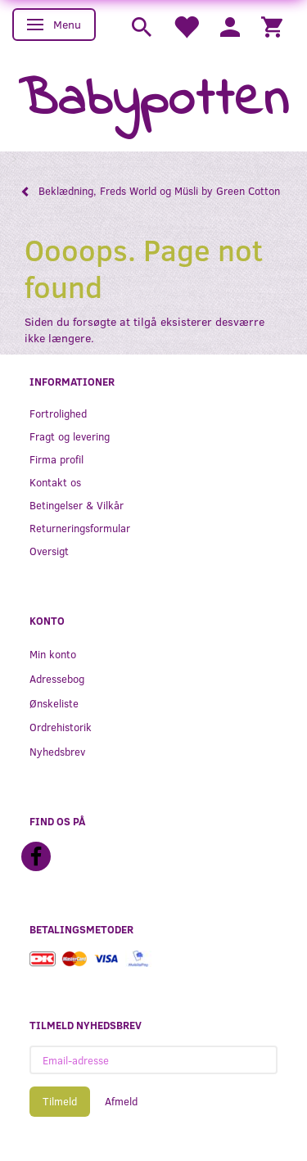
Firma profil (56, 459)
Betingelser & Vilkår (76, 505)
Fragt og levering (69, 436)
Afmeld (121, 1101)
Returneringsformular (79, 528)
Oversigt (49, 551)
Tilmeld (60, 1101)
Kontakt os (55, 482)
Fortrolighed (58, 413)
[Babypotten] (153, 101)
